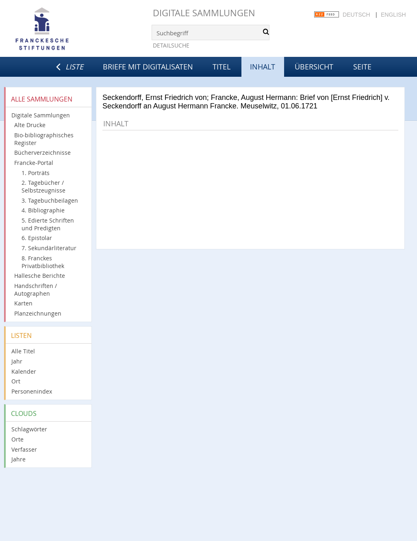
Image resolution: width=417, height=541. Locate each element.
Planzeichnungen (37, 313)
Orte (17, 439)
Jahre (18, 459)
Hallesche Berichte (39, 275)
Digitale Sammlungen (204, 13)
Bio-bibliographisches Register (44, 139)
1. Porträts (36, 173)
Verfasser (24, 449)
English (393, 14)
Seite (362, 66)
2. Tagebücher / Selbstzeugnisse (43, 186)
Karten (23, 303)
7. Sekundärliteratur (49, 248)
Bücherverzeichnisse (42, 152)
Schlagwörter (29, 429)
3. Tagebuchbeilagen (50, 200)
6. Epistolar (37, 238)
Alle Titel (23, 351)
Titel (221, 66)
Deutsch (356, 14)
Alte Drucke (30, 125)
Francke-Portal (33, 163)
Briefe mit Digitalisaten (148, 66)
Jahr (16, 361)
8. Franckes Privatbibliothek (43, 262)
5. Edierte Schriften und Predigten (48, 224)
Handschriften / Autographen (35, 289)
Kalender (23, 371)
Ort (15, 381)
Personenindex (31, 391)
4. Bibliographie (43, 210)
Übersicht (314, 66)
